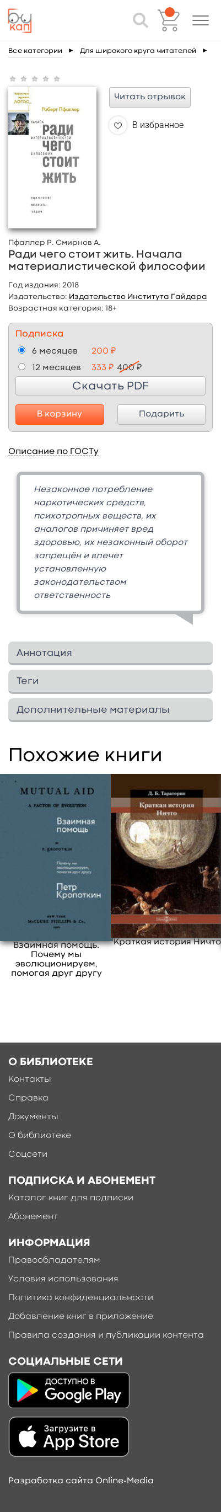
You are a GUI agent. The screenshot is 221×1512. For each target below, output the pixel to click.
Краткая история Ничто (167, 942)
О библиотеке (39, 1136)
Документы (33, 1117)
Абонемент (33, 1217)
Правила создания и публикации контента (106, 1335)
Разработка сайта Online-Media (81, 1481)
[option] (110, 552)
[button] (200, 20)
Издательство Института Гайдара (138, 296)
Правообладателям (54, 1260)
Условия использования (63, 1279)
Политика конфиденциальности (80, 1298)
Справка (28, 1098)
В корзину (59, 414)
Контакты (29, 1079)
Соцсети (27, 1154)
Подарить (161, 414)
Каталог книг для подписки (70, 1198)
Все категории (35, 51)
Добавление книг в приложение (80, 1317)
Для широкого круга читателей (138, 51)
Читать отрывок (150, 97)
